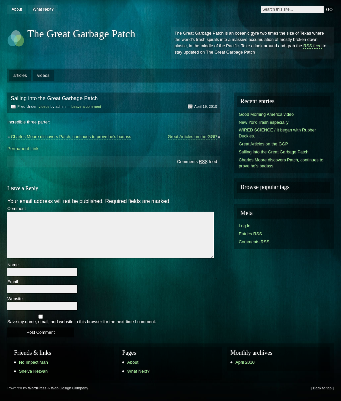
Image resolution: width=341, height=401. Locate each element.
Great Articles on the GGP (192, 136)
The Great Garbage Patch (81, 34)
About (17, 9)
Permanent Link (22, 148)
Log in (244, 225)
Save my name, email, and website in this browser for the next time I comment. (81, 322)
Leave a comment (86, 106)
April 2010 (245, 362)
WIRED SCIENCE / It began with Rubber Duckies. (277, 132)
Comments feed (197, 161)
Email (12, 282)
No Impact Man (33, 362)
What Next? (43, 9)
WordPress (37, 388)
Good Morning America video (266, 114)
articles (20, 75)
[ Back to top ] (322, 388)
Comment (16, 209)
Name (13, 265)
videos (43, 75)
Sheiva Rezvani (34, 371)
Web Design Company (69, 388)
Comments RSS (254, 241)
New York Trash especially (263, 122)
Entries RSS (250, 233)
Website (15, 299)
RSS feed (312, 45)
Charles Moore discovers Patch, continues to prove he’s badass (71, 136)
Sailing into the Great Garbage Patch (273, 151)
